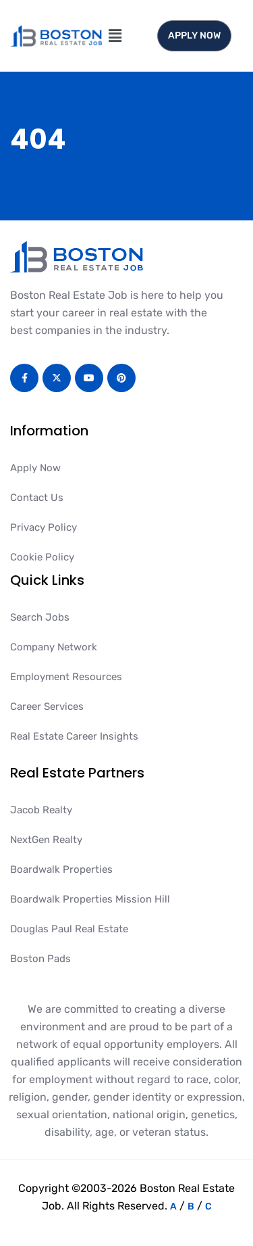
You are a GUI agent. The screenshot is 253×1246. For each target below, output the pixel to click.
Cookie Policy (42, 557)
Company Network (53, 647)
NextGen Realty (46, 840)
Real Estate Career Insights (74, 736)
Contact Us (36, 498)
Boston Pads (40, 959)
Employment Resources (66, 677)
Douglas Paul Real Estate (69, 929)
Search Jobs (39, 617)
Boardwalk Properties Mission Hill (90, 899)
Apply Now (35, 468)
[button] (114, 36)
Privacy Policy (43, 527)
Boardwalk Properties (61, 869)
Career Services (47, 706)
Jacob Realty (41, 810)
